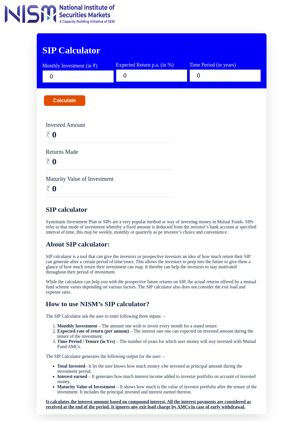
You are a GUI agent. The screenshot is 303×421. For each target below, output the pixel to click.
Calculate (64, 100)
